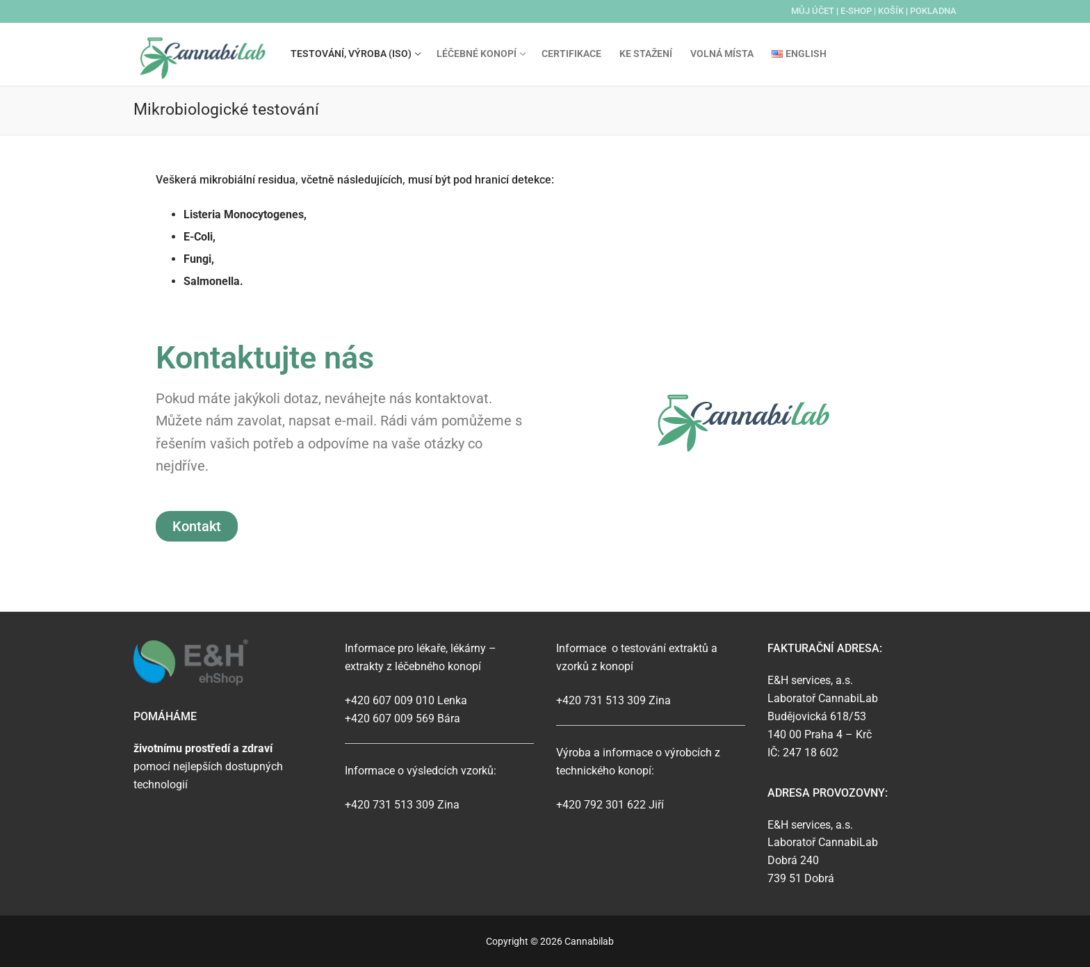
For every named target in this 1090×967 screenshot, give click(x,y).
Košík (891, 11)
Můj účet (812, 11)
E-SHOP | (859, 11)
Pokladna (933, 11)
